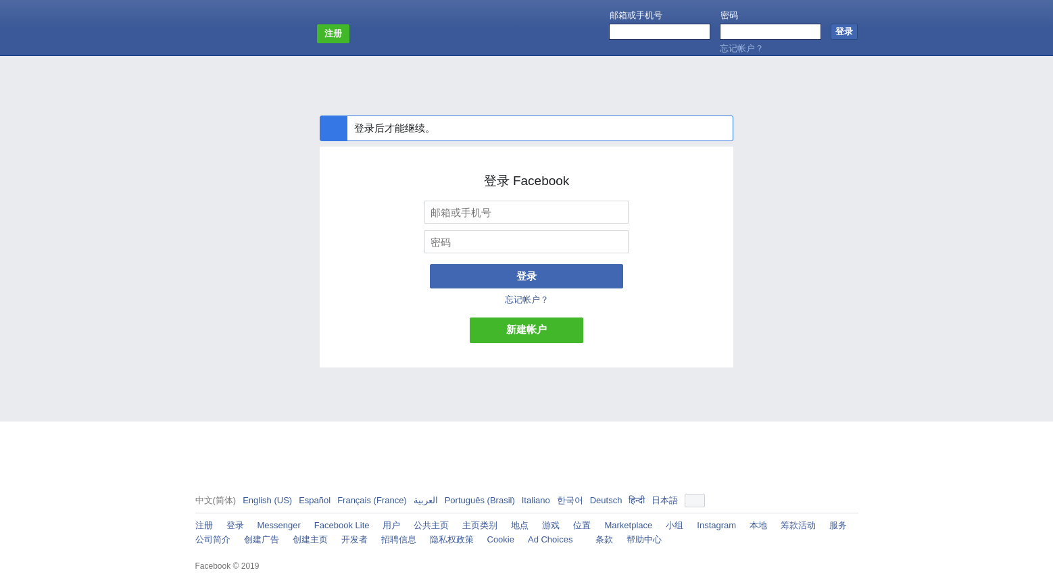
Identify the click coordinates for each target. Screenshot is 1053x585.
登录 (526, 276)
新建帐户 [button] (526, 329)
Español (314, 500)
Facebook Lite (342, 525)
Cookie (500, 539)
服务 (838, 525)
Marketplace (628, 525)
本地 (758, 525)
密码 (729, 15)
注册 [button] (333, 33)
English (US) (267, 500)
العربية (426, 500)
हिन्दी (637, 500)
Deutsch (606, 500)
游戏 (551, 525)
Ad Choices (555, 539)
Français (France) (372, 500)
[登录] (844, 32)
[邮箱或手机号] (526, 212)
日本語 (665, 500)
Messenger (279, 525)
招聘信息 (398, 539)
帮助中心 (644, 539)
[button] (695, 500)
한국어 (570, 500)
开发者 (354, 539)
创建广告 (261, 539)
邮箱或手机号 (636, 15)
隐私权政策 (452, 539)
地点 (520, 525)
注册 (204, 525)
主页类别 (479, 525)
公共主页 (431, 525)
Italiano (536, 500)
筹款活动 (798, 525)
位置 (582, 525)
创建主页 (310, 539)
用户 (391, 525)
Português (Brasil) (480, 500)
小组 (674, 525)
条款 (604, 539)
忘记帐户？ (742, 48)
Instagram (716, 525)
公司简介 (212, 539)
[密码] (526, 241)
